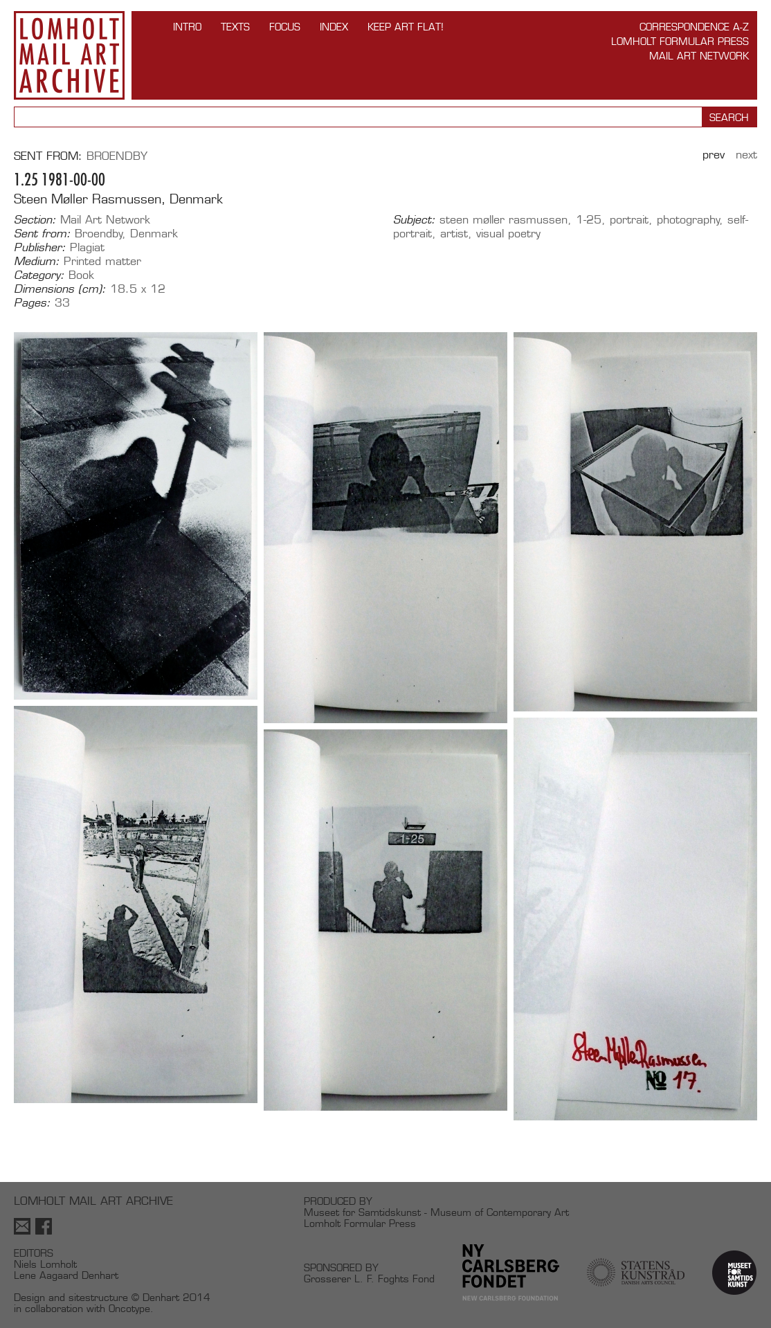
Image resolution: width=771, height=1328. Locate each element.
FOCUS (284, 27)
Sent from (46, 156)
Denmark (154, 233)
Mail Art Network (699, 56)
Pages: (32, 303)
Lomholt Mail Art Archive (69, 55)
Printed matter (102, 261)
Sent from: (42, 234)
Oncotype (129, 1308)
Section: (35, 220)
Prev (713, 154)
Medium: (37, 262)
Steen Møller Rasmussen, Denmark (118, 199)
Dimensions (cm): (60, 289)
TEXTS (235, 27)
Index (334, 27)
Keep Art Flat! (406, 27)
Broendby (117, 156)
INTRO (187, 27)
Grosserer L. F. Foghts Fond (369, 1278)
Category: (39, 275)
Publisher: (40, 248)
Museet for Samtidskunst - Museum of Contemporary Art (436, 1212)
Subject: (414, 220)
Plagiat (87, 247)
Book (81, 275)
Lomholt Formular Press (680, 41)
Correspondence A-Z (694, 27)
